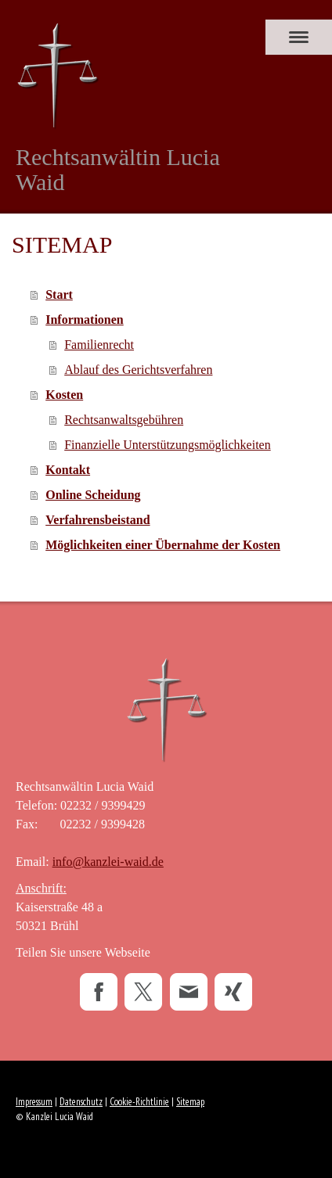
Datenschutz (81, 1101)
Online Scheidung (92, 494)
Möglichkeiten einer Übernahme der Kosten (162, 544)
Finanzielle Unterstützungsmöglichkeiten (167, 444)
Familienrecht (99, 344)
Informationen (84, 319)
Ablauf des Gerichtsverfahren (138, 369)
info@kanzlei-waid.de (108, 861)
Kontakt (67, 469)
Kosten (64, 394)
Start (59, 294)
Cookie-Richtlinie (139, 1101)
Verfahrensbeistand (97, 519)
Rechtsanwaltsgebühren (123, 419)
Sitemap (190, 1101)
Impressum (34, 1101)
